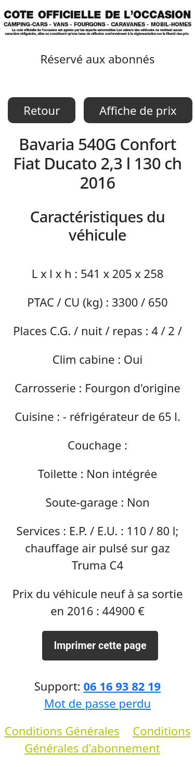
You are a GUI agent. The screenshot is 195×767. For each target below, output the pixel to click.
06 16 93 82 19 (122, 686)
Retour (41, 110)
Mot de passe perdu (97, 703)
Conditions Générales (62, 730)
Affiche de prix (138, 110)
